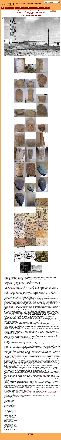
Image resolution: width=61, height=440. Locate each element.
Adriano (11, 307)
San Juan (43, 376)
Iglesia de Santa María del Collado (47, 391)
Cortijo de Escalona (12, 284)
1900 (7, 390)
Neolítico (31, 286)
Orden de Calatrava (9, 357)
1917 (39, 302)
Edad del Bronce (38, 286)
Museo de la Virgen (27, 391)
